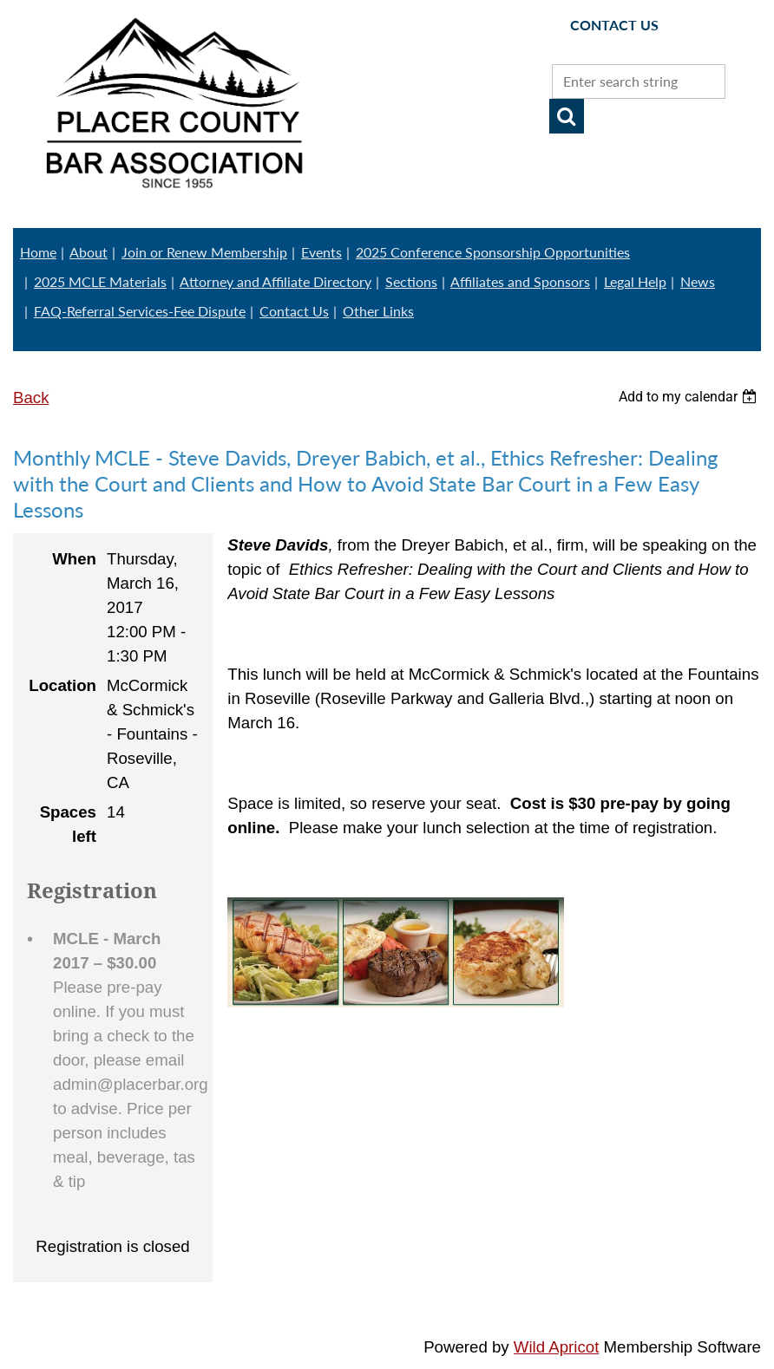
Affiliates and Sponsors (520, 281)
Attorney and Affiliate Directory (275, 281)
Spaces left (68, 824)
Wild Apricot (557, 1347)
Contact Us (294, 311)
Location (62, 685)
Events (321, 252)
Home (38, 252)
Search (566, 116)
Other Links (378, 311)
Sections (411, 281)
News (697, 281)
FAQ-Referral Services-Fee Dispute (140, 311)
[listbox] (690, 396)
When (74, 559)
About (88, 252)
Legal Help (635, 281)
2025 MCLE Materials (100, 281)
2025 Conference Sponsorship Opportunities (493, 252)
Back (31, 397)
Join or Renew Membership (204, 252)
